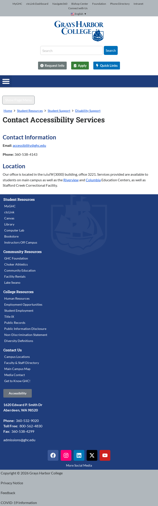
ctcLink (9, 212)
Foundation (99, 3)
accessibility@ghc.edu (29, 145)
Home (8, 110)
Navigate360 (59, 3)
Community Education (20, 270)
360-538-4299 (22, 431)
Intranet (138, 3)
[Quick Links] (106, 65)
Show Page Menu (18, 100)
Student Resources (30, 110)
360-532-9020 (27, 420)
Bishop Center (79, 3)
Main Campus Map (17, 369)
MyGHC (17, 3)
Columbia (93, 180)
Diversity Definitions (18, 341)
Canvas (9, 218)
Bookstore (11, 236)
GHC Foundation (16, 258)
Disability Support (87, 110)
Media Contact (14, 375)
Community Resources (22, 251)
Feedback (8, 493)
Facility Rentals (15, 276)
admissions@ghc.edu (19, 440)
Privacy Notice (12, 483)
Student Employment (18, 310)
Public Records (14, 322)
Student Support (59, 110)
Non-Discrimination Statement (25, 335)
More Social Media (79, 465)
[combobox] (71, 50)
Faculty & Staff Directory (21, 363)
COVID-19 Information (19, 502)
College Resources (18, 291)
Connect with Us (78, 8)
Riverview (71, 180)
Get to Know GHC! (17, 381)
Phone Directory (120, 3)
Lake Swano (12, 282)
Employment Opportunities (23, 304)
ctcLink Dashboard (37, 3)
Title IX (9, 316)
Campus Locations (17, 357)
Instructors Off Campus (20, 242)
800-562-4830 (30, 426)
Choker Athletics (16, 264)
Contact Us (12, 350)
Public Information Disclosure (25, 329)
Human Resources (17, 298)
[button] (6, 81)
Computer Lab (14, 230)
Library (9, 224)
